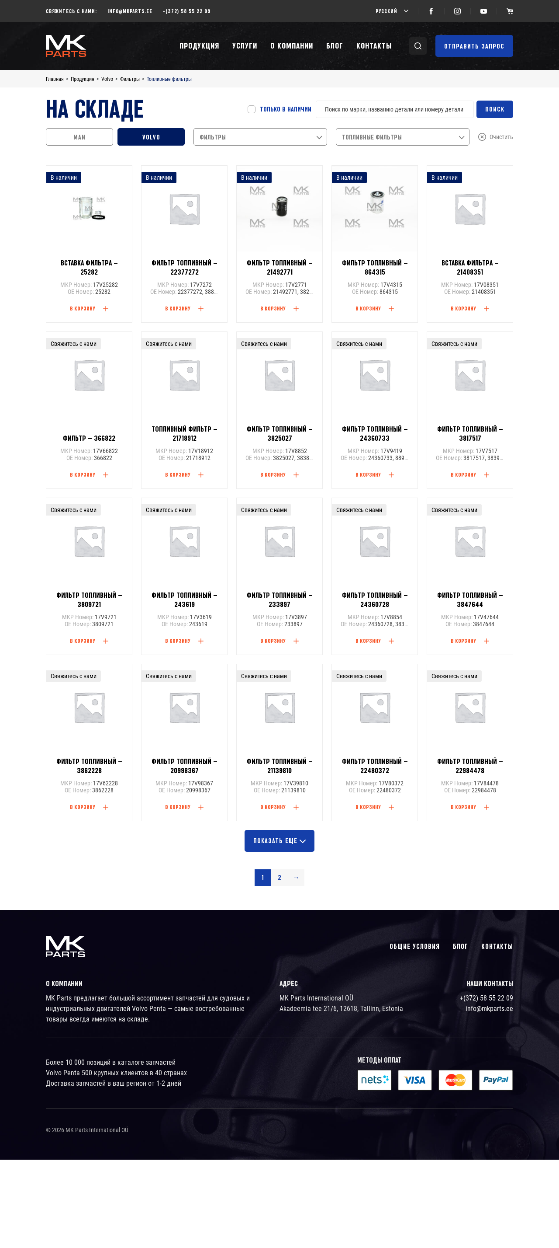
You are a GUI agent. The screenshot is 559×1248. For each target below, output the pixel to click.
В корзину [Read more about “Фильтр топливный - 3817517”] (463, 474)
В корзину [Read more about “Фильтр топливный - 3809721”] (82, 640)
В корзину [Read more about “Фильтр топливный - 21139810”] (273, 806)
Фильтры (130, 79)
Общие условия (415, 946)
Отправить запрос (474, 46)
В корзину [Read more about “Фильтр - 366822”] (82, 474)
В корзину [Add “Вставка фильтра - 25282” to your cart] (82, 308)
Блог (334, 46)
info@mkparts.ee (129, 11)
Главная (55, 79)
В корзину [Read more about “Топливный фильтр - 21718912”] (177, 474)
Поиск (494, 109)
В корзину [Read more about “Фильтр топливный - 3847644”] (463, 640)
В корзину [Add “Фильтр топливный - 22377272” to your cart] (177, 308)
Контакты (374, 46)
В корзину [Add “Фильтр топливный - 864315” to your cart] (368, 308)
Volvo (107, 79)
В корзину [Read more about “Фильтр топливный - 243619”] (177, 640)
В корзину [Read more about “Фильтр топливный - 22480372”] (368, 806)
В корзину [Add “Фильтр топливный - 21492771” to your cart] (273, 308)
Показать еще (279, 841)
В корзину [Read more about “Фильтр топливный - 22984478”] (463, 806)
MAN (79, 137)
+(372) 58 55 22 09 (186, 11)
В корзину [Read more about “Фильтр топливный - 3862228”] (82, 806)
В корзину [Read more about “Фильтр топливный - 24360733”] (368, 474)
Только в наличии (285, 109)
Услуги (244, 46)
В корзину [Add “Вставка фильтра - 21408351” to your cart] (463, 308)
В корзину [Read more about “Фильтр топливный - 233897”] (273, 640)
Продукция (199, 46)
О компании (291, 46)
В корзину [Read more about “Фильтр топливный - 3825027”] (273, 474)
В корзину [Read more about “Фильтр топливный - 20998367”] (177, 806)
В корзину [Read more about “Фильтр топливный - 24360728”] (368, 640)
